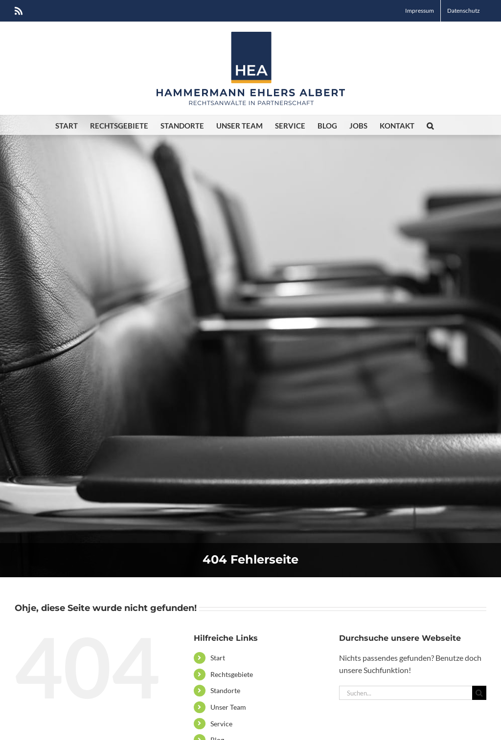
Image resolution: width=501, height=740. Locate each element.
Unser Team (228, 707)
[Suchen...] (405, 693)
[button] (430, 125)
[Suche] (479, 693)
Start (217, 657)
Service (221, 723)
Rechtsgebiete (231, 674)
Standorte (225, 690)
